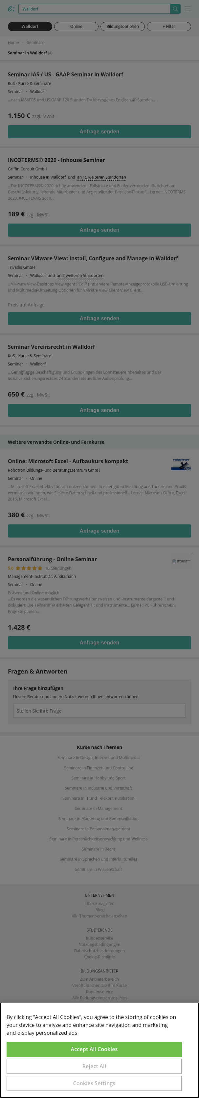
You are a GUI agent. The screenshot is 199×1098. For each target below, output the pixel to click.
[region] (99, 1050)
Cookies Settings (94, 1083)
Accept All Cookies (94, 1049)
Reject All (94, 1066)
